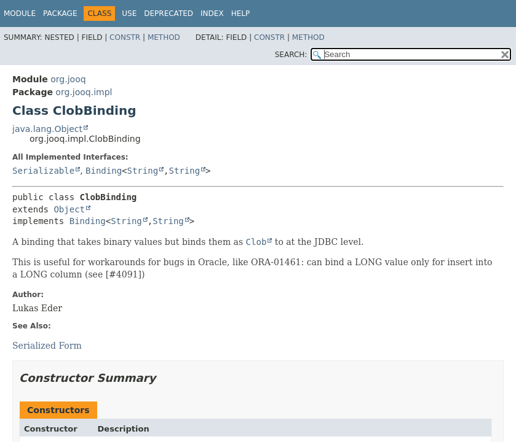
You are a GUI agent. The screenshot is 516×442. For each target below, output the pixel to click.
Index (212, 13)
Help (240, 13)
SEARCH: (291, 54)
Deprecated (168, 13)
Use (129, 13)
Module (20, 13)
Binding (103, 171)
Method (164, 37)
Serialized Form (47, 346)
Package (60, 13)
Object (69, 209)
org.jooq (67, 79)
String (143, 171)
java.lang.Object (47, 129)
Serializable (43, 171)
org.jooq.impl (83, 92)
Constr (124, 37)
